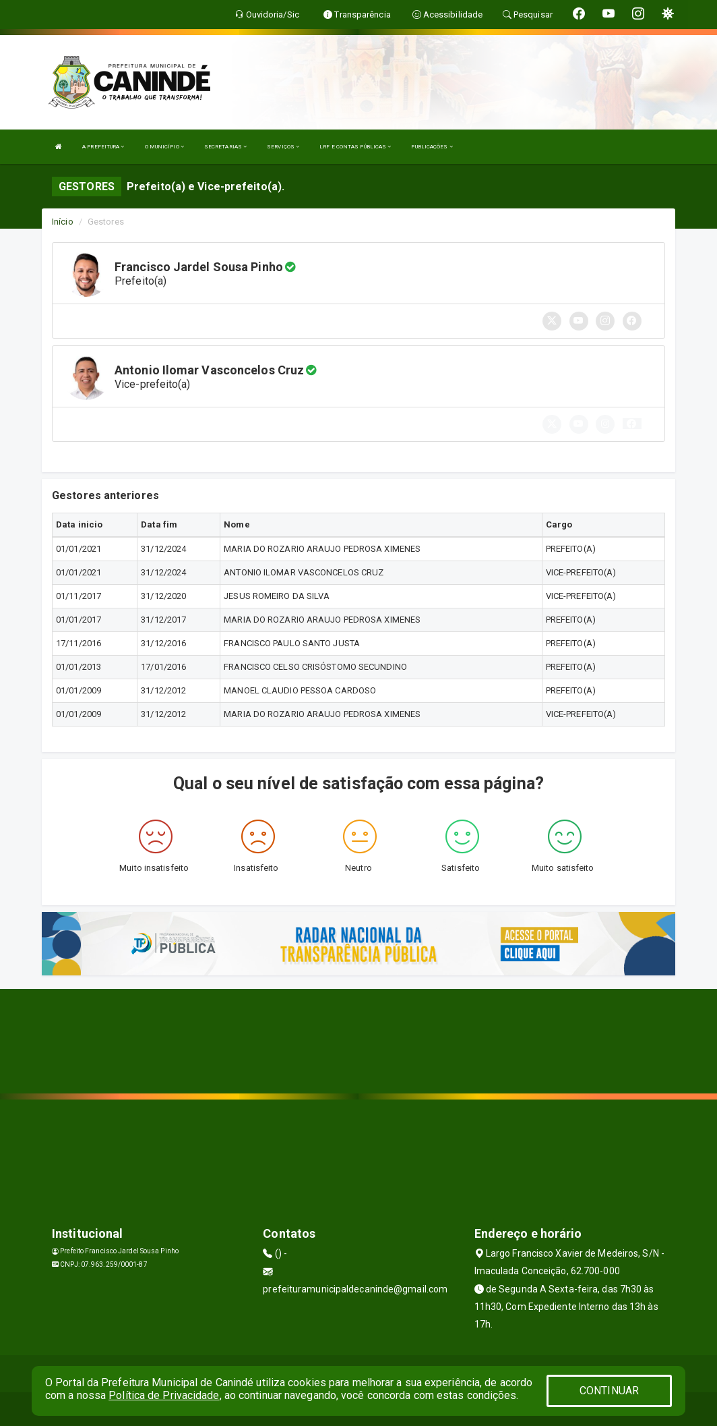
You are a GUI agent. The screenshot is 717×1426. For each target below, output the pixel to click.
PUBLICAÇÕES (431, 147)
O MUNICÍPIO (164, 147)
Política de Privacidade (163, 1395)
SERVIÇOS (283, 147)
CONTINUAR (609, 1390)
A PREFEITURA (103, 147)
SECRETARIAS (225, 147)
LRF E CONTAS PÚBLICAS (355, 147)
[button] (632, 423)
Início (62, 222)
